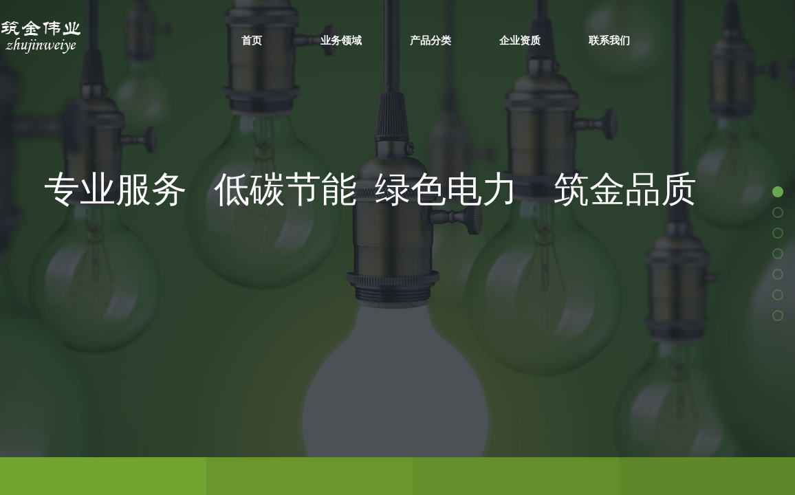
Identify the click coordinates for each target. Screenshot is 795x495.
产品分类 (430, 39)
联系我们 (609, 39)
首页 (251, 39)
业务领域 (341, 39)
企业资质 (520, 39)
